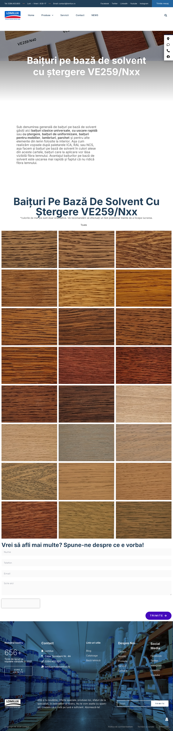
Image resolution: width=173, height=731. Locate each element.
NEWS (95, 15)
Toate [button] (84, 221)
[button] (165, 15)
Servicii (64, 15)
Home (31, 15)
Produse (47, 15)
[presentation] (20, 600)
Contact (80, 15)
